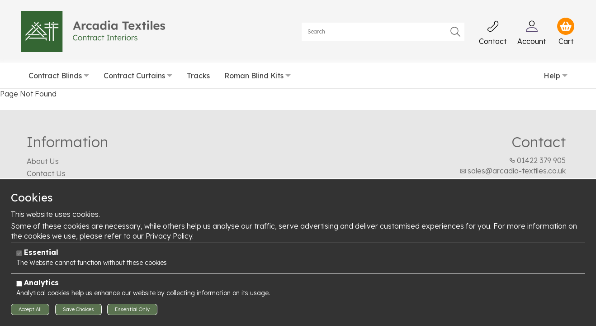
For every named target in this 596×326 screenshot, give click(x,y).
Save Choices (78, 309)
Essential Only (132, 309)
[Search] (383, 32)
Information (67, 142)
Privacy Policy (169, 235)
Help (552, 75)
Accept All (30, 309)
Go (455, 31)
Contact (538, 142)
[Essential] (19, 253)
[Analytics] (19, 284)
